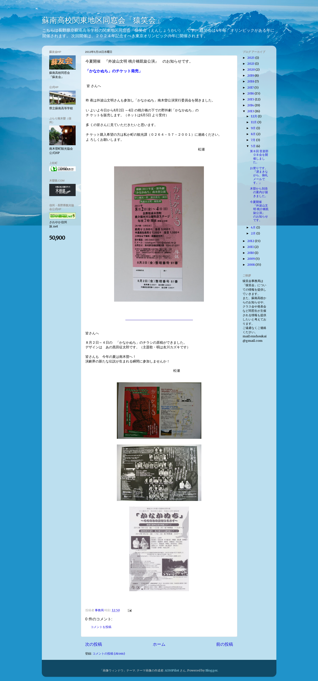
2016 (251, 93)
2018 (251, 81)
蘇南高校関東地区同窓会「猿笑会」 (103, 20)
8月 (253, 134)
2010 (251, 253)
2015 (251, 99)
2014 (251, 105)
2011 (250, 247)
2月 (253, 233)
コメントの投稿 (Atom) (109, 653)
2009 (251, 259)
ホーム (159, 644)
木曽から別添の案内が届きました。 (259, 192)
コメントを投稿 (101, 627)
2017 (250, 87)
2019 (251, 75)
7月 (253, 140)
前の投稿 (224, 644)
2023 (251, 64)
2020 (251, 69)
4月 (253, 227)
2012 (251, 241)
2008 (251, 265)
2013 (251, 111)
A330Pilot (172, 670)
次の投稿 (93, 644)
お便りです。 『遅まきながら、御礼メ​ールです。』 (260, 175)
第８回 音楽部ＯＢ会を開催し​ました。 (259, 156)
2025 (251, 58)
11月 (254, 122)
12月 (254, 116)
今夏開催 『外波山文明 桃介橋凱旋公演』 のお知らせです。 (259, 211)
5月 (253, 146)
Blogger (211, 670)
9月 (253, 128)
